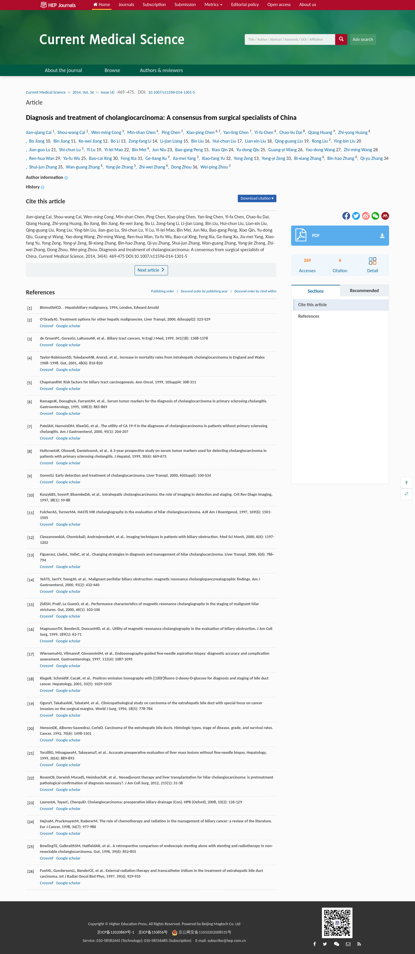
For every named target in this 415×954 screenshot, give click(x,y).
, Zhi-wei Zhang (151, 167)
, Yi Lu (90, 149)
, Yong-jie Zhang (118, 167)
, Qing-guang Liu (288, 141)
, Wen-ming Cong (105, 132)
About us (307, 4)
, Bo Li (114, 141)
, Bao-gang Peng (188, 149)
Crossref (46, 325)
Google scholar (68, 325)
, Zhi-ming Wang (357, 149)
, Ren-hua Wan (40, 158)
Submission (185, 4)
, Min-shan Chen (140, 132)
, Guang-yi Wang (281, 149)
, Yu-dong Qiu (246, 149)
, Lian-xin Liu (254, 141)
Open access (279, 4)
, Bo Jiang (36, 141)
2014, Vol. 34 (83, 92)
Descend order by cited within (256, 291)
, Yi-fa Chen (262, 132)
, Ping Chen (169, 132)
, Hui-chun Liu (223, 141)
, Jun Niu (158, 149)
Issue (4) (108, 92)
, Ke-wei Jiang (89, 141)
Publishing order (162, 291)
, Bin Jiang (60, 141)
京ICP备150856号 (153, 932)
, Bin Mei (138, 149)
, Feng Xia (127, 158)
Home (101, 4)
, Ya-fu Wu (70, 158)
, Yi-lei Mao (112, 149)
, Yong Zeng (242, 158)
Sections (316, 291)
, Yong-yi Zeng (272, 158)
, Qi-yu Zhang (370, 158)
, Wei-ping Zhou (213, 167)
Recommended (364, 290)
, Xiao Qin (219, 149)
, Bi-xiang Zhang (306, 158)
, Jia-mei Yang (183, 158)
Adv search (363, 39)
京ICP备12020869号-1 (115, 932)
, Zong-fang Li (138, 141)
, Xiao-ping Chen (199, 132)
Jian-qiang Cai (39, 132)
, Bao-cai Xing (99, 158)
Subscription (154, 4)
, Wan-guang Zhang (82, 167)
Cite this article (312, 304)
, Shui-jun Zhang (42, 167)
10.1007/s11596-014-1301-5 (171, 92)
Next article (151, 270)
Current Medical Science (46, 92)
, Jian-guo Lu (38, 149)
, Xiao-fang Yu (212, 158)
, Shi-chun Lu (69, 149)
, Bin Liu (196, 141)
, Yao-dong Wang (319, 149)
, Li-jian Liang (170, 141)
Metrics (213, 4)
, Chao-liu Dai (289, 132)
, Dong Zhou (180, 167)
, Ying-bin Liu (343, 141)
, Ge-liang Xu (155, 158)
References (308, 316)
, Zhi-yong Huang (351, 132)
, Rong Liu (319, 141)
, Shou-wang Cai (70, 132)
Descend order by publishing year (204, 291)
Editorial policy (245, 4)
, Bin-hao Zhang (339, 158)
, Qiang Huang (319, 132)
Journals (126, 4)
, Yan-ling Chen (235, 132)
